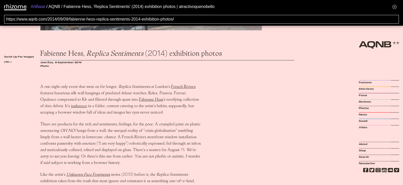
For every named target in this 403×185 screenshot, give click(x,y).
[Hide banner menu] (394, 7)
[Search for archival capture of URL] (201, 19)
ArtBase (38, 6)
